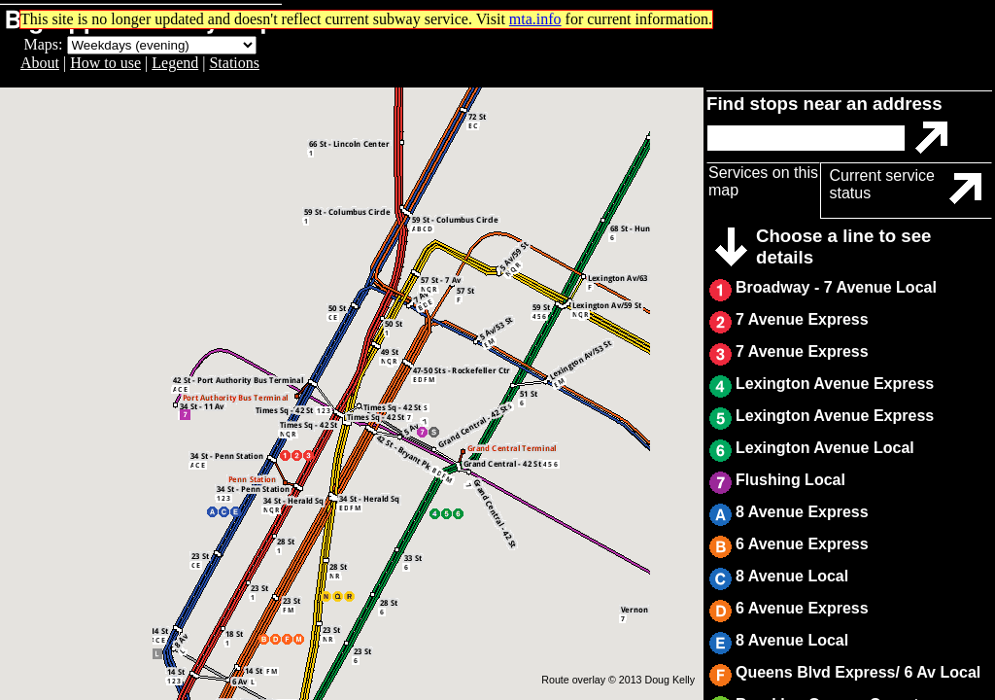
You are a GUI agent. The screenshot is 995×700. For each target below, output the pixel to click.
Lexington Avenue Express (835, 383)
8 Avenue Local (792, 576)
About (39, 62)
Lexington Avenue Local (825, 447)
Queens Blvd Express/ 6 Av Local (858, 672)
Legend (175, 62)
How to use (105, 62)
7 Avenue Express (802, 319)
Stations (234, 62)
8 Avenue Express (802, 512)
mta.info (535, 19)
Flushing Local (790, 480)
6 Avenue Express (802, 544)
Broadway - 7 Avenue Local (836, 287)
